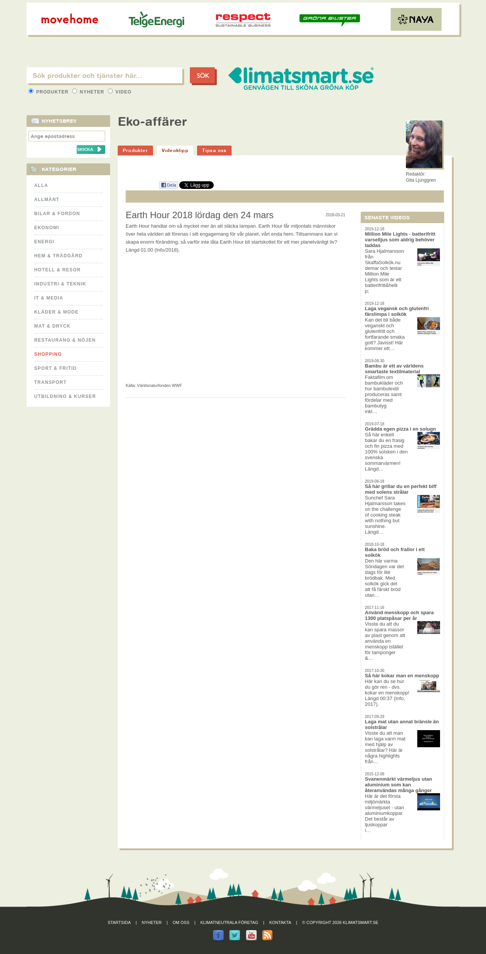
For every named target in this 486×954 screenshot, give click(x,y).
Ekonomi (46, 227)
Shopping (48, 354)
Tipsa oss (214, 150)
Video (120, 92)
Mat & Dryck (52, 326)
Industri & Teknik (60, 284)
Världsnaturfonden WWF (159, 385)
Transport (50, 382)
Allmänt (46, 199)
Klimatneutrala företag (229, 922)
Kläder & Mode (56, 312)
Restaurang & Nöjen (65, 340)
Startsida (119, 922)
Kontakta (280, 922)
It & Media (48, 298)
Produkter (49, 92)
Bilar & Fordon (57, 213)
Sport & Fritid (55, 368)
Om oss (181, 922)
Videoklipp (175, 150)
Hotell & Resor (57, 270)
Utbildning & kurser (65, 396)
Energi (44, 241)
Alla (41, 185)
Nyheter (89, 92)
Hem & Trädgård (58, 255)
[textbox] (104, 75)
